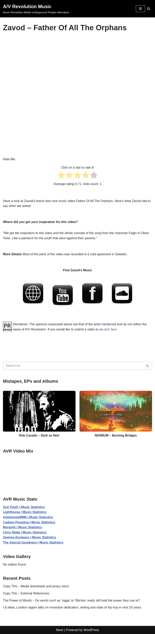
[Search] (148, 8)
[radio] (61, 175)
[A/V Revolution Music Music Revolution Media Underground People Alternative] (36, 9)
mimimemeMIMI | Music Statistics (28, 517)
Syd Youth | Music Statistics (24, 507)
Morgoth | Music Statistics (22, 527)
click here (110, 329)
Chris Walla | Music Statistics (25, 532)
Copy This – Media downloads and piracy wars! (36, 586)
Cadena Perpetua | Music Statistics (29, 522)
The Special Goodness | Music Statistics (33, 542)
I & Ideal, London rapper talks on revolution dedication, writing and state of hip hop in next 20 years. (72, 607)
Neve (59, 630)
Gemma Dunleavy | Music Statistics (29, 537)
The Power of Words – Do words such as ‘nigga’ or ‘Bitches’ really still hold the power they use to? (71, 600)
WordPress (91, 630)
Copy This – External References (26, 593)
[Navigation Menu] (140, 8)
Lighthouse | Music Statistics (25, 512)
